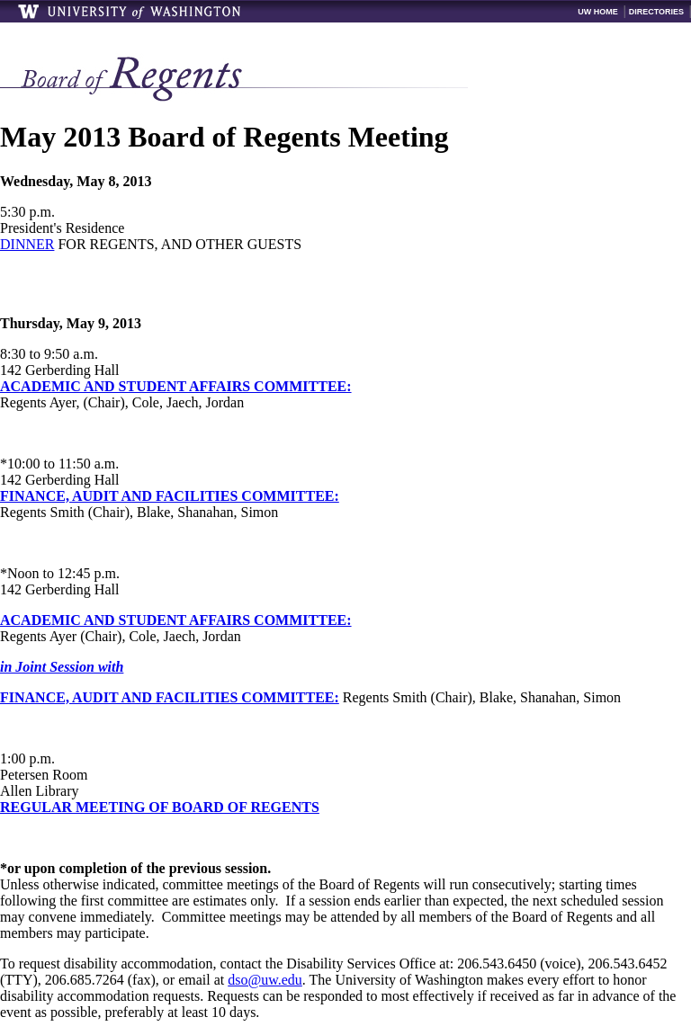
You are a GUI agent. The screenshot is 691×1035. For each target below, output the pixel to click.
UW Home (598, 11)
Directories (656, 11)
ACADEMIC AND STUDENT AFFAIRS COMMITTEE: (176, 386)
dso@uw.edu (265, 979)
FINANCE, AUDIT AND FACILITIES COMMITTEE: (169, 496)
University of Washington (130, 11)
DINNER (27, 244)
